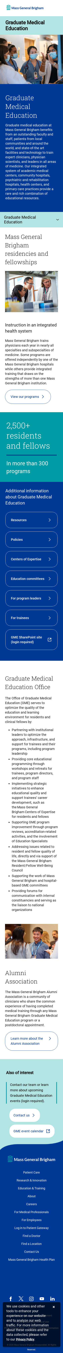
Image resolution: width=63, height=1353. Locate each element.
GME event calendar (28, 1131)
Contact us (21, 1115)
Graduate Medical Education (25, 25)
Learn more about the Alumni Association (27, 1041)
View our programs (25, 397)
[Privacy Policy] (25, 1339)
